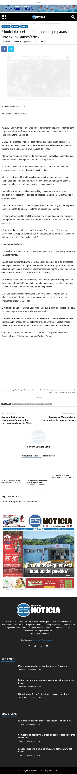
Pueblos (24, 26)
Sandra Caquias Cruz (13, 41)
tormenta (47, 404)
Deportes (22, 724)
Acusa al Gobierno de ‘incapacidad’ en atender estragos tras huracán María (16, 419)
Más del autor (49, 456)
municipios (24, 404)
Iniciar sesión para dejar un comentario (19, 501)
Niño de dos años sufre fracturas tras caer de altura (63, 476)
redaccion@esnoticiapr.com (44, 640)
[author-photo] (38, 437)
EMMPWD (53, 771)
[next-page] (40, 488)
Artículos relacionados (31, 456)
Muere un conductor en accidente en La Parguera (11, 481)
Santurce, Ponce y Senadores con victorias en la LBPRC (45, 720)
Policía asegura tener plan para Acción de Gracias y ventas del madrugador (37, 482)
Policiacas (22, 670)
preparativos (36, 404)
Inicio (3, 23)
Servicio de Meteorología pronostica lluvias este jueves (59, 418)
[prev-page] (36, 488)
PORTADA (15, 26)
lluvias (15, 404)
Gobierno (11, 23)
